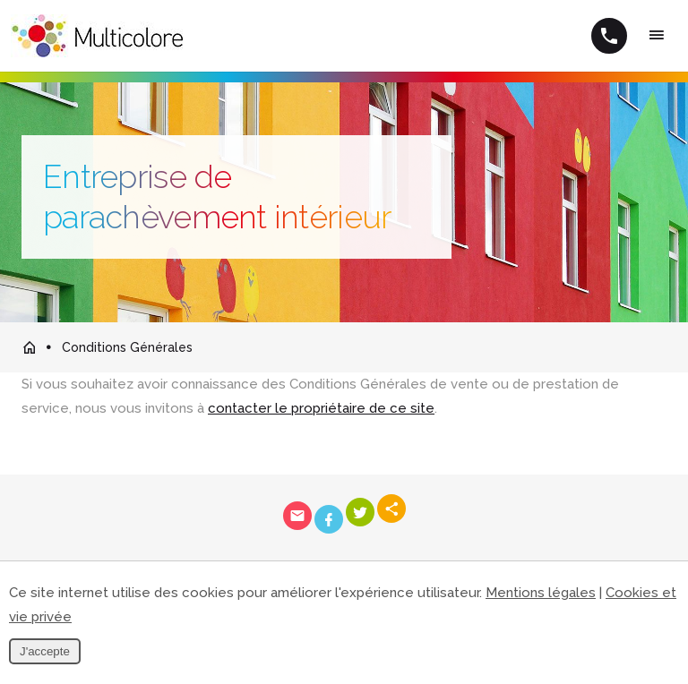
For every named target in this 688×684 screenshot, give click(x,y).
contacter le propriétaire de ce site (321, 408)
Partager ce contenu (391, 508)
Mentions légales (541, 593)
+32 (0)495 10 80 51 (609, 36)
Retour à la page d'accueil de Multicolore (28, 347)
